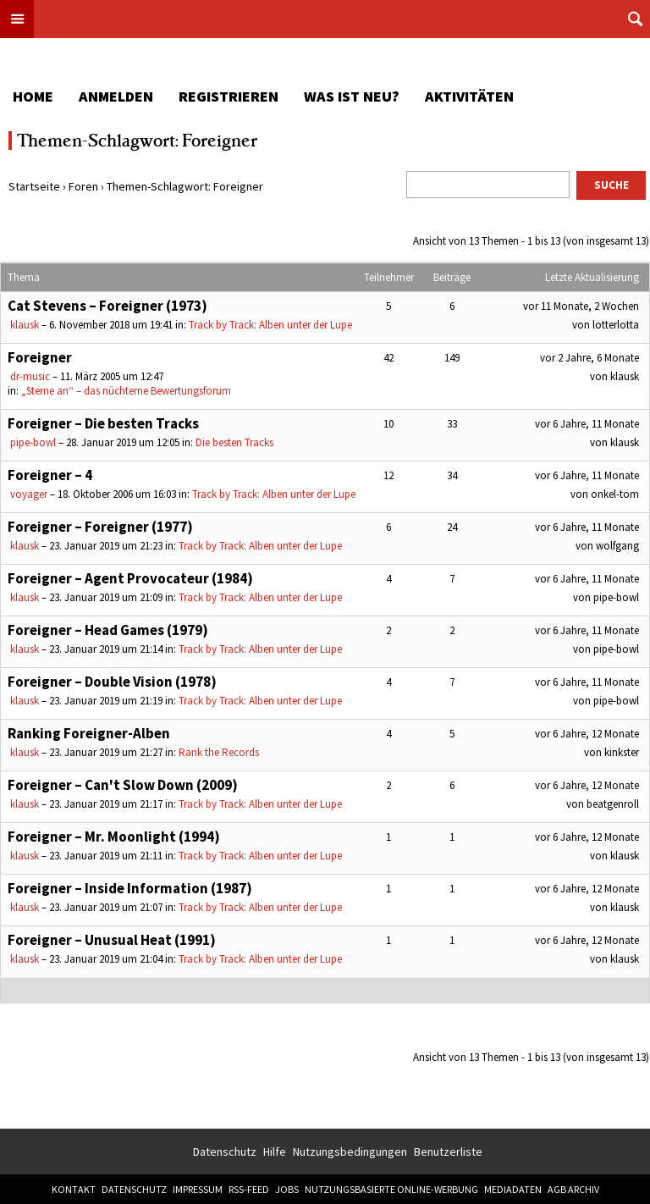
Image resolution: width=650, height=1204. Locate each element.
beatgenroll (613, 804)
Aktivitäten (469, 96)
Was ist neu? (351, 96)
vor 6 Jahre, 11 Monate (587, 424)
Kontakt (74, 1189)
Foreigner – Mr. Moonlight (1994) (114, 836)
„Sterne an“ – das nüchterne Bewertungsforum (126, 391)
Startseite (34, 186)
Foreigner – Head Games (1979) (108, 630)
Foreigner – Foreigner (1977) (100, 526)
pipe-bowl (33, 442)
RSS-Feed (249, 1189)
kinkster (621, 752)
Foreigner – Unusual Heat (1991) (112, 940)
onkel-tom (615, 494)
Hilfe (274, 1151)
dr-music (30, 376)
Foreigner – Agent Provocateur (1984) (130, 578)
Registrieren (228, 96)
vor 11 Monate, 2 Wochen (581, 306)
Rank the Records (219, 752)
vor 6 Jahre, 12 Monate (587, 733)
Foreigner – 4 (50, 475)
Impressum (198, 1189)
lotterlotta (615, 325)
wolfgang (617, 545)
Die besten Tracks (234, 442)
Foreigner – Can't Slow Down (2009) (123, 785)
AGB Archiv (573, 1189)
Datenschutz (224, 1151)
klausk (24, 325)
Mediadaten (513, 1189)
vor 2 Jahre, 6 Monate (589, 358)
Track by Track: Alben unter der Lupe (270, 325)
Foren (83, 186)
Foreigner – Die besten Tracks (103, 423)
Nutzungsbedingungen (350, 1151)
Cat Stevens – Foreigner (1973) (107, 305)
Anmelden (116, 96)
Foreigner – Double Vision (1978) (112, 681)
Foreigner (40, 357)
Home (33, 96)
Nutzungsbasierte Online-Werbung (391, 1189)
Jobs (287, 1189)
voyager (28, 494)
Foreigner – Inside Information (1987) (130, 888)
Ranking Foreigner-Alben (89, 733)
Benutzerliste (448, 1151)
